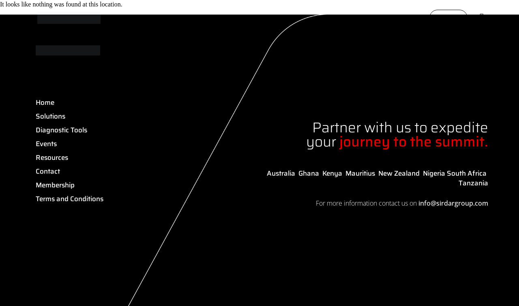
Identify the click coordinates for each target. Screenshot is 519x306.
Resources (52, 157)
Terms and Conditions (69, 198)
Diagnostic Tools (61, 130)
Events (46, 143)
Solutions (50, 116)
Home (45, 102)
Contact (48, 171)
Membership (55, 185)
